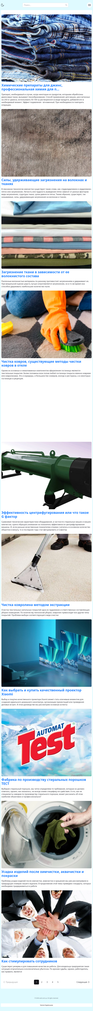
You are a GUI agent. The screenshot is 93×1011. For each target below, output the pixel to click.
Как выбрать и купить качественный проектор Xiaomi (41, 692)
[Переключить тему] (2, 5)
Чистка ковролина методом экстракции (35, 604)
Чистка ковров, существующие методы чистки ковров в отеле (41, 363)
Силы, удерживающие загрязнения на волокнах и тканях (44, 182)
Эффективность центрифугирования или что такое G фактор (45, 514)
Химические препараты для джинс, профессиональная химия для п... (32, 87)
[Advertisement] (46, 411)
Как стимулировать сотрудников (29, 961)
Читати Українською (46, 1005)
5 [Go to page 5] (57, 982)
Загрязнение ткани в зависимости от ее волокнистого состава (35, 274)
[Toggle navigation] (89, 5)
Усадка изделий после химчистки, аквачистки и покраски (42, 873)
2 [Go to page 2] (41, 982)
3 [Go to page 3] (47, 982)
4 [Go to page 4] (52, 982)
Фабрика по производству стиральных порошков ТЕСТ (43, 781)
